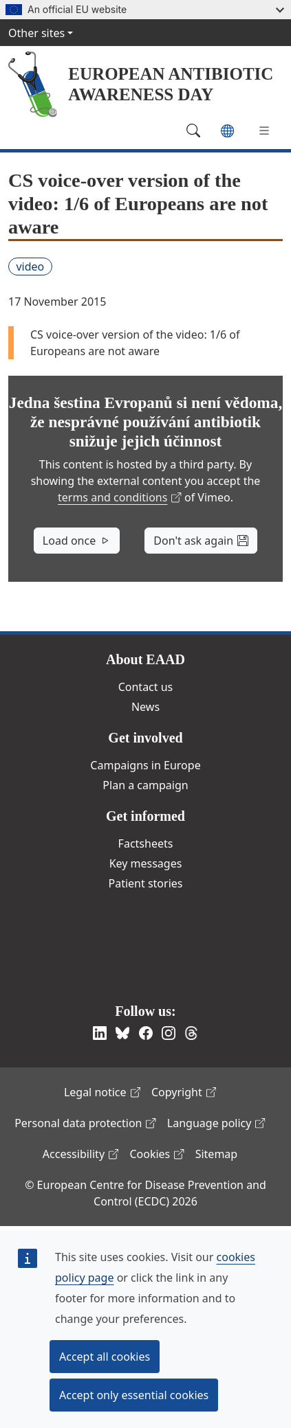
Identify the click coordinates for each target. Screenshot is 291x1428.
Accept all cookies (104, 1356)
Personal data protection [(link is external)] (85, 1123)
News (145, 706)
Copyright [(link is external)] (183, 1092)
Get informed (145, 816)
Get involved (145, 737)
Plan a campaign (145, 785)
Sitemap (216, 1153)
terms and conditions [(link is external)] (120, 497)
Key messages (145, 863)
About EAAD (145, 659)
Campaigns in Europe (145, 765)
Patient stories (146, 883)
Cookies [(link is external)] (156, 1154)
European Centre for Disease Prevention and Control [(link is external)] (141, 943)
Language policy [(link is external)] (216, 1123)
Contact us (145, 686)
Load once (77, 540)
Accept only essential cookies (133, 1395)
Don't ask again (200, 540)
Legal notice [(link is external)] (102, 1092)
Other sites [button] (36, 33)
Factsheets (145, 843)
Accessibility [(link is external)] (81, 1154)
